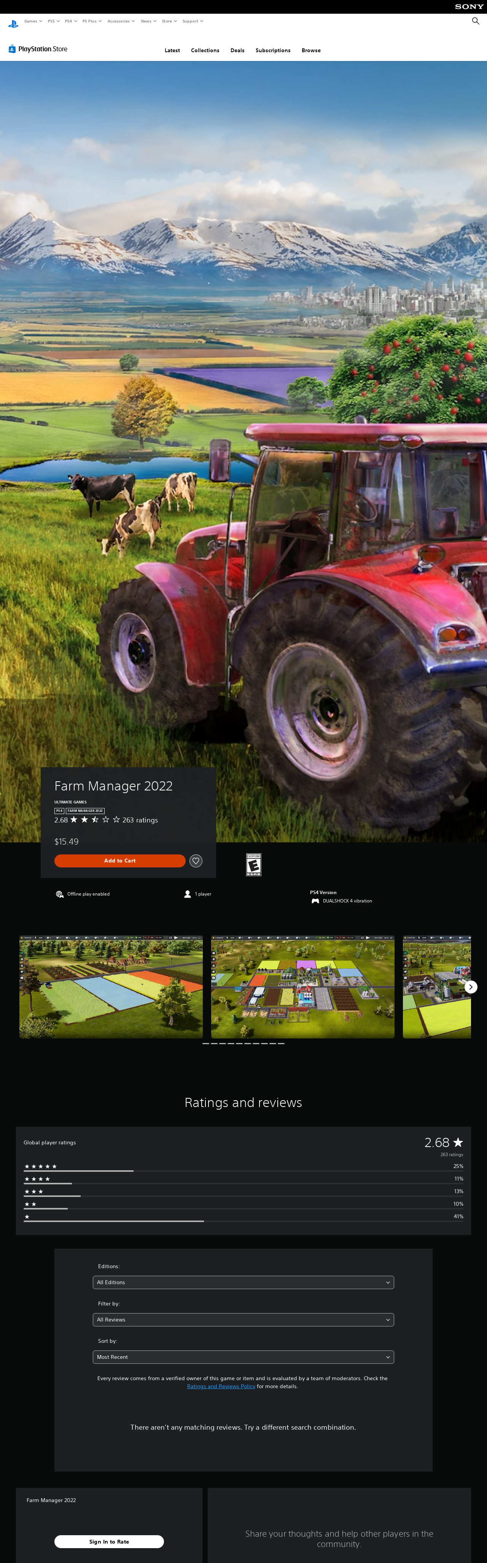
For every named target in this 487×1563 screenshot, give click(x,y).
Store (167, 21)
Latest (172, 43)
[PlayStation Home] (13, 21)
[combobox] (244, 1275)
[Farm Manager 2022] (111, 979)
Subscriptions (273, 43)
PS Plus (90, 21)
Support (190, 21)
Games (30, 21)
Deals (238, 43)
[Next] (471, 979)
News (146, 21)
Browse (311, 43)
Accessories (118, 21)
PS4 (68, 21)
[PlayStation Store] (39, 41)
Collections (205, 43)
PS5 (51, 21)
